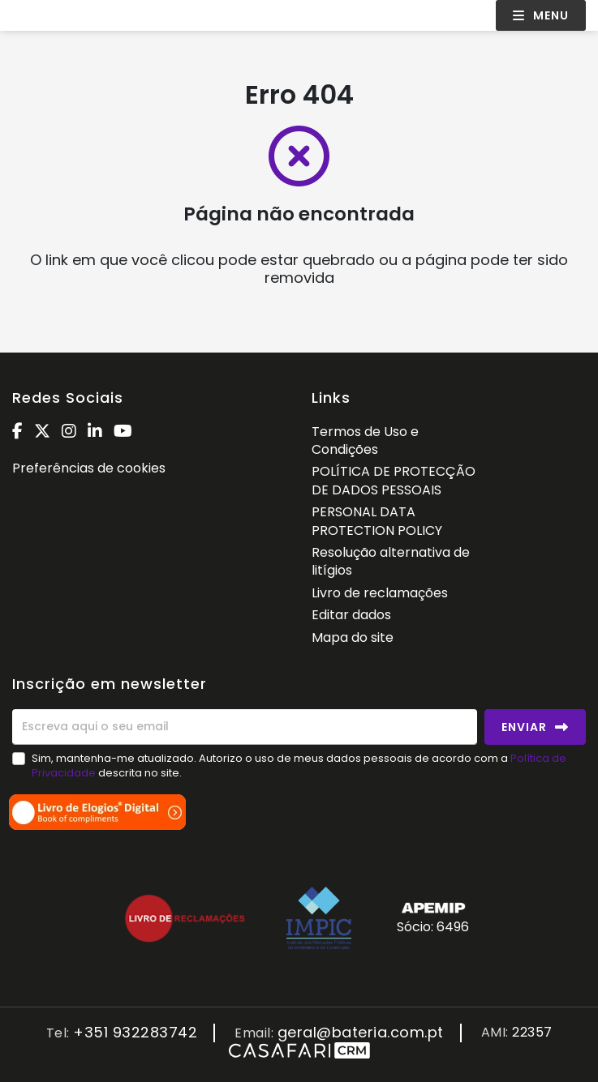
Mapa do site (353, 637)
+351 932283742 (135, 1033)
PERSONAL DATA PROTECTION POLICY (377, 521)
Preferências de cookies (89, 468)
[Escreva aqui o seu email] (244, 727)
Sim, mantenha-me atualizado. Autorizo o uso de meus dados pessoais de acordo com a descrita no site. (299, 765)
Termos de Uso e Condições (365, 440)
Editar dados (351, 614)
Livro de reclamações (380, 593)
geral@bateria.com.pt (360, 1033)
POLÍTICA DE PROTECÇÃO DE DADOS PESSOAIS (393, 480)
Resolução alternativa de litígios (391, 561)
